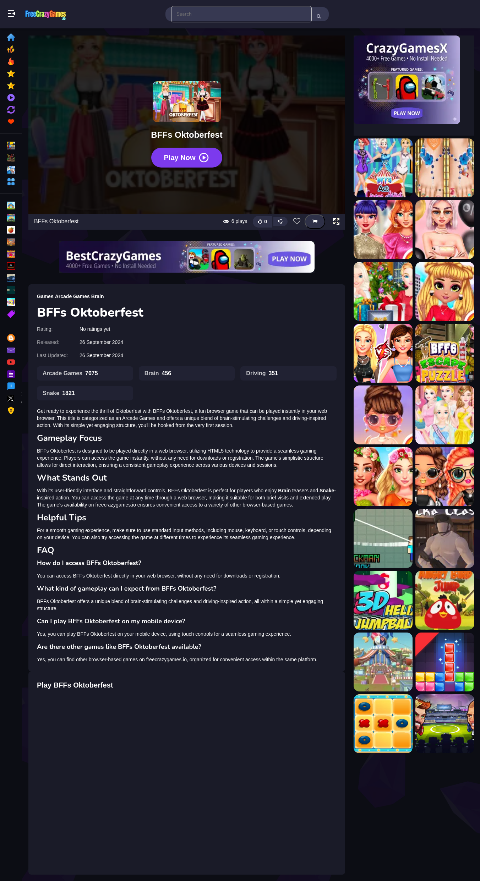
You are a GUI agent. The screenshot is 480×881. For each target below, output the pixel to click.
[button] (336, 221)
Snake (59, 393)
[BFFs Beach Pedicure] (444, 167)
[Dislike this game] (280, 221)
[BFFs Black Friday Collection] (383, 229)
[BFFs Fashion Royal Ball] (444, 414)
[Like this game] (262, 222)
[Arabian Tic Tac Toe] (383, 723)
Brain (97, 296)
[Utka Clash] (444, 538)
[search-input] (241, 14)
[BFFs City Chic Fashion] (444, 291)
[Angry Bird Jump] (444, 600)
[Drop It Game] (444, 662)
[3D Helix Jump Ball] (383, 600)
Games (45, 296)
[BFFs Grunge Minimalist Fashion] (444, 476)
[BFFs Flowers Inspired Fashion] (383, 476)
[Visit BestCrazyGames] (187, 257)
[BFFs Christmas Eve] (383, 291)
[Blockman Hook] (383, 538)
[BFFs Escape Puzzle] (444, 353)
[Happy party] (383, 662)
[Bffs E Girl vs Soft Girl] (383, 353)
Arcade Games (72, 296)
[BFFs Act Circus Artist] (383, 167)
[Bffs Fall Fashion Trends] (383, 414)
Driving (262, 373)
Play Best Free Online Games (45, 14)
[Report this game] (315, 221)
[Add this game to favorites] (296, 221)
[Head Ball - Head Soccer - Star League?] (444, 723)
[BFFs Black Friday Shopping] (444, 229)
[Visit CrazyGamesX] (414, 79)
